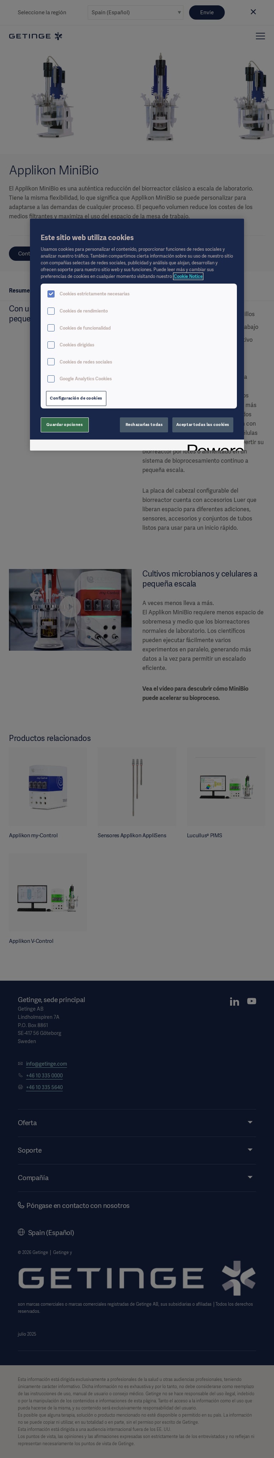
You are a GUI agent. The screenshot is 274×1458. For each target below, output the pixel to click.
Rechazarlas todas (144, 424)
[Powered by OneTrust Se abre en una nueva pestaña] (213, 446)
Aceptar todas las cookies (202, 424)
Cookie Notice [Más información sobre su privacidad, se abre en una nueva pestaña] (188, 276)
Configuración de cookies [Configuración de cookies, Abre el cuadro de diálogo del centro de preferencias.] (76, 398)
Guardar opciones (64, 424)
